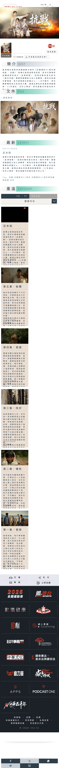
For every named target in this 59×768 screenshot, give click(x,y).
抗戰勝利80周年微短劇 (43, 177)
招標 (39, 717)
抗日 (12, 180)
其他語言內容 (37, 723)
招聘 (29, 717)
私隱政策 (45, 720)
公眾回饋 (46, 583)
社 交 (46, 577)
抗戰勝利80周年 (22, 177)
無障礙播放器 (18, 723)
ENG (42, 4)
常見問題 (30, 720)
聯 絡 (17, 582)
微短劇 (6, 180)
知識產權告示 (13, 720)
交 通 (17, 577)
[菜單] (56, 4)
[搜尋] (50, 4)
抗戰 (11, 177)
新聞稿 (18, 717)
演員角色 (7, 98)
